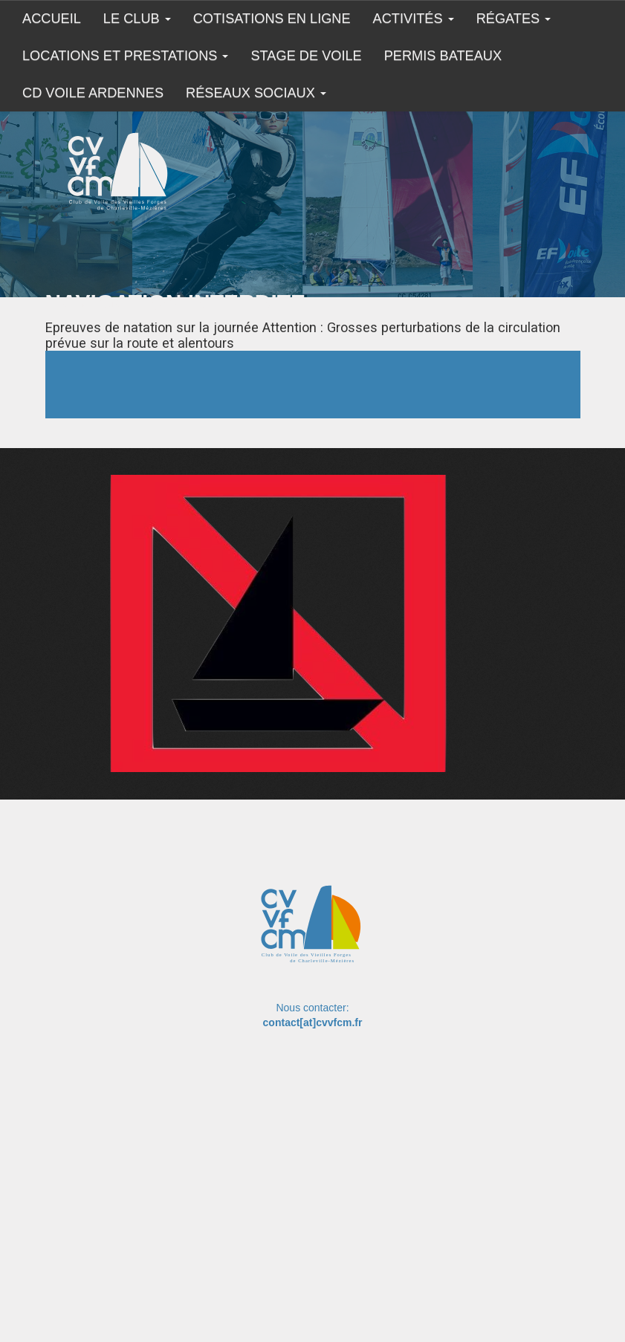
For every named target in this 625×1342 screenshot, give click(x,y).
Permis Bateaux (443, 55)
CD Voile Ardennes (92, 92)
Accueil (51, 18)
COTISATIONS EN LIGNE (272, 18)
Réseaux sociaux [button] (256, 92)
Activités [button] (413, 18)
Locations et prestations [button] (125, 55)
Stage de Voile (305, 55)
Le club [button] (137, 18)
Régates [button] (513, 18)
